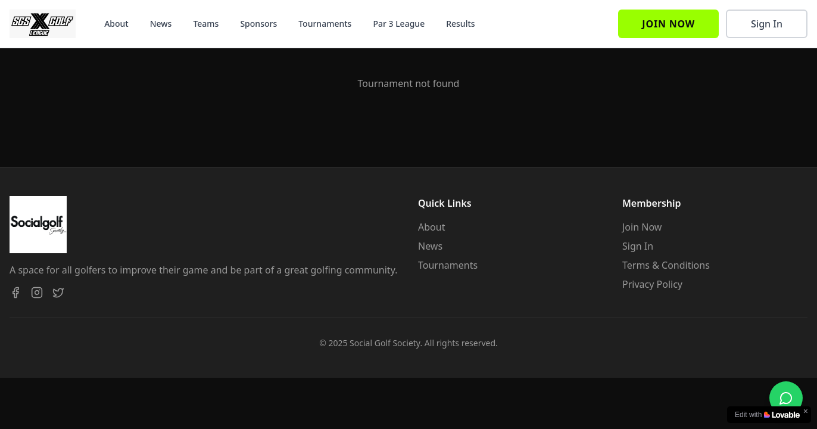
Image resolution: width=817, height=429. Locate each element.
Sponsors (258, 23)
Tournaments (324, 23)
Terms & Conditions (666, 265)
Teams (206, 23)
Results (460, 23)
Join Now (668, 23)
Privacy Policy (652, 284)
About (116, 23)
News (161, 23)
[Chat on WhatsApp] (786, 398)
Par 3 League (399, 23)
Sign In (766, 23)
